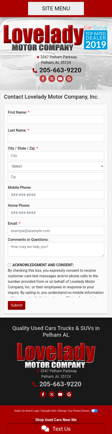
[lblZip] (56, 176)
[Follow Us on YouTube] (60, 78)
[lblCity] (56, 155)
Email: (13, 223)
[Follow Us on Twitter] (51, 78)
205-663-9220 (60, 70)
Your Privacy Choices (83, 411)
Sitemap (62, 411)
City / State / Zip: (22, 148)
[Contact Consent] (9, 264)
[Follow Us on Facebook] (43, 78)
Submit (16, 305)
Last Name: (17, 130)
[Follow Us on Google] (69, 78)
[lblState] (56, 166)
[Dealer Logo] (56, 37)
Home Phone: (19, 205)
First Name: (17, 112)
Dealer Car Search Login (26, 411)
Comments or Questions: (28, 239)
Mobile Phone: (20, 187)
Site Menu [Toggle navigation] (56, 8)
